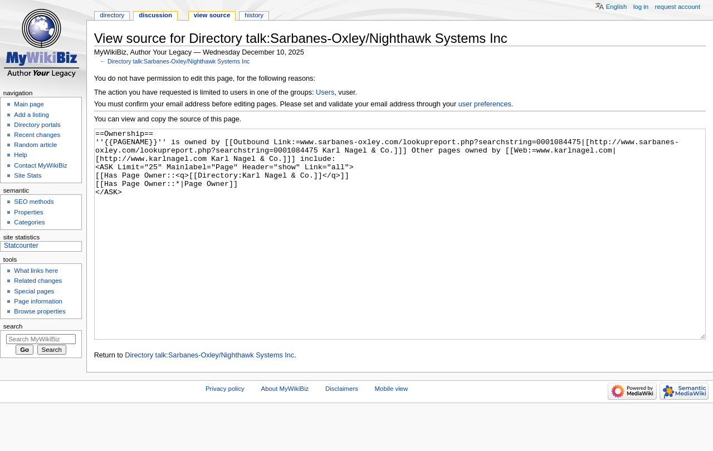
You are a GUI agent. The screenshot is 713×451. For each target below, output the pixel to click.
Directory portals (37, 124)
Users (325, 92)
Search (13, 326)
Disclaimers (341, 430)
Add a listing (31, 114)
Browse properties (39, 311)
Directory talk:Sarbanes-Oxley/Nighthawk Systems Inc (179, 61)
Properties (28, 212)
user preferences (484, 104)
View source (212, 15)
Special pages (34, 291)
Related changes (38, 280)
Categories (29, 222)
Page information (38, 301)
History (254, 15)
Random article (35, 144)
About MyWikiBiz (285, 430)
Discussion (155, 15)
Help (20, 154)
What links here (36, 270)
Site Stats (27, 175)
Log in (640, 6)
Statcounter (21, 245)
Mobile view (391, 430)
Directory (112, 15)
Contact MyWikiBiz (40, 165)
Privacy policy (225, 430)
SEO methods (33, 201)
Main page (29, 104)
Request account (678, 6)
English (616, 6)
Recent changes (37, 134)
